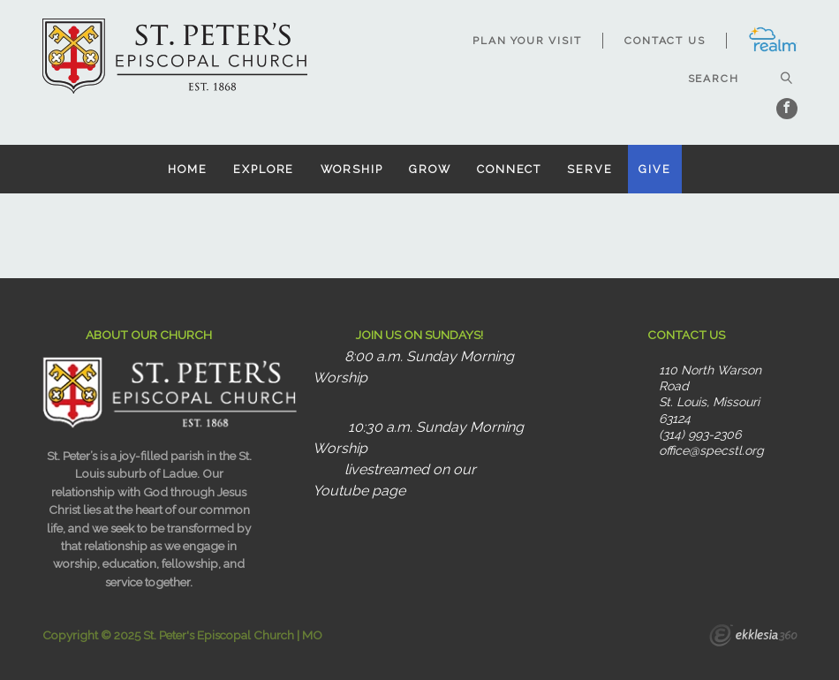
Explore (263, 169)
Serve (589, 169)
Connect (509, 169)
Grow (430, 169)
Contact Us (664, 40)
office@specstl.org (711, 450)
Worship (352, 169)
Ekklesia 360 (753, 637)
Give (655, 169)
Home (188, 169)
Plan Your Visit (526, 40)
